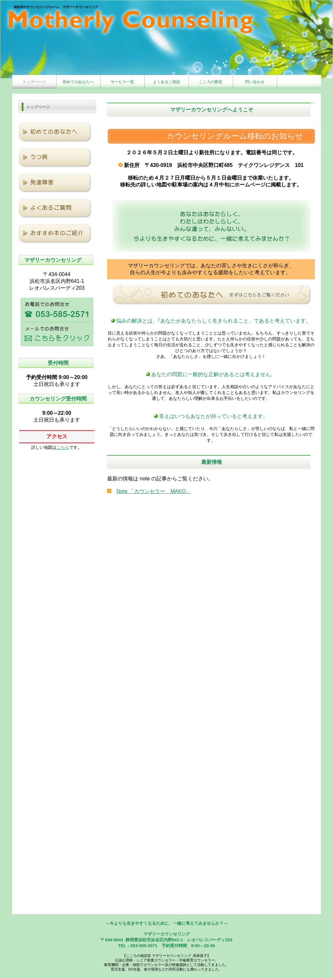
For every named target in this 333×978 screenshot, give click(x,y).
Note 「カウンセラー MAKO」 (154, 491)
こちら (62, 447)
